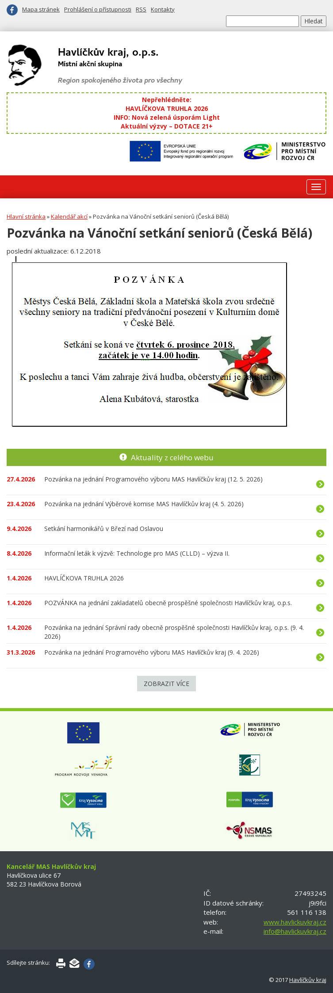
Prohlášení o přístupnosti (97, 9)
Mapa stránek (41, 9)
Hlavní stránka (26, 216)
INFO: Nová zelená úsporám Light (167, 117)
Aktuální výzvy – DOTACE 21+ (167, 126)
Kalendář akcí (69, 216)
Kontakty (163, 9)
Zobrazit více (166, 683)
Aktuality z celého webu (172, 457)
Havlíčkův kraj (307, 980)
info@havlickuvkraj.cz (295, 931)
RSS (141, 9)
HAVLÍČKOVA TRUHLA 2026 (167, 108)
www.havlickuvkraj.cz (295, 921)
